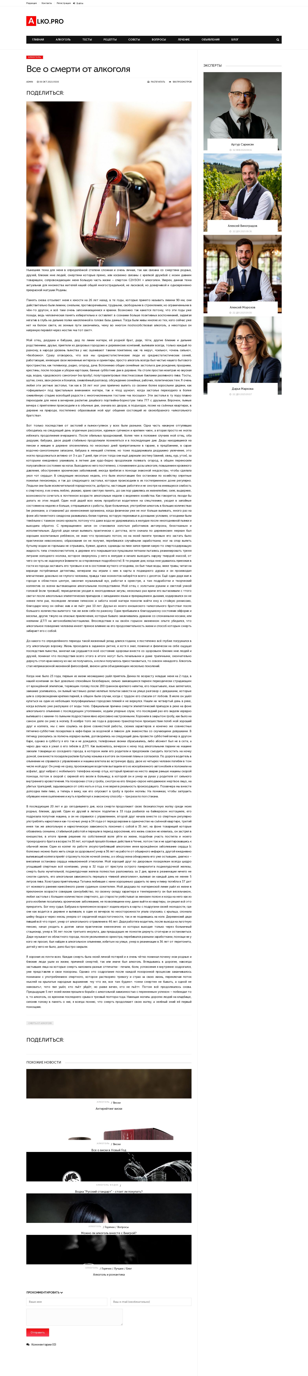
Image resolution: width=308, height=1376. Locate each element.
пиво (52, 791)
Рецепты (110, 39)
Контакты (47, 3)
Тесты (87, 39)
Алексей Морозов (242, 307)
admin (29, 82)
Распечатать (158, 82)
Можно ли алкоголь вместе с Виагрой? (109, 1233)
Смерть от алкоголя (40, 1023)
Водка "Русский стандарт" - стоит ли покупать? (109, 1191)
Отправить (38, 1332)
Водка (114, 1185)
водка (37, 375)
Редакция (31, 3)
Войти (78, 3)
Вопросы (159, 39)
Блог (234, 39)
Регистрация (64, 3)
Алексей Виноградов (242, 225)
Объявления (211, 39)
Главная (38, 39)
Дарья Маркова (242, 388)
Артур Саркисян (242, 144)
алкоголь (160, 325)
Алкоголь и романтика (109, 1274)
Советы (134, 39)
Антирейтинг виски (109, 1108)
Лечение (184, 39)
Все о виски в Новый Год (108, 1150)
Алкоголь (63, 39)
